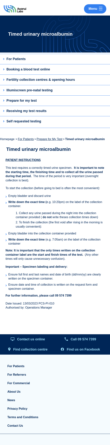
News (11, 400)
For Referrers (16, 374)
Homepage (7, 139)
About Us (13, 391)
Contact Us (15, 425)
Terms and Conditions (22, 417)
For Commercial (18, 383)
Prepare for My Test (49, 139)
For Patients (26, 139)
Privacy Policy (17, 408)
